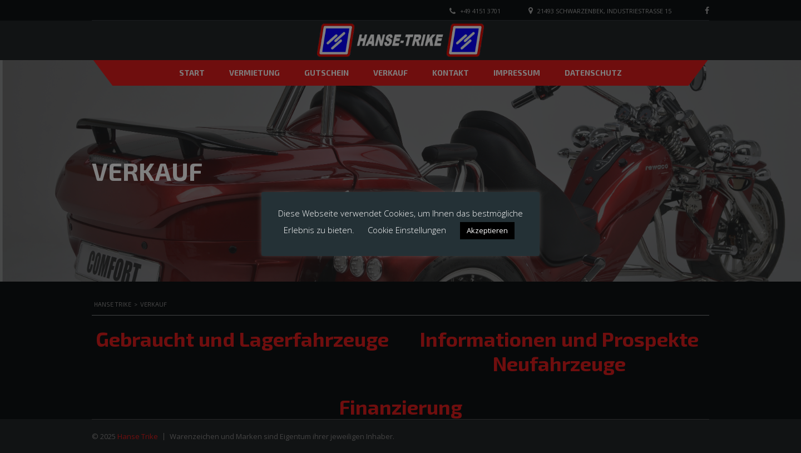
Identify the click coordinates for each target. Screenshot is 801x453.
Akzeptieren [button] (487, 230)
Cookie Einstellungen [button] (407, 229)
